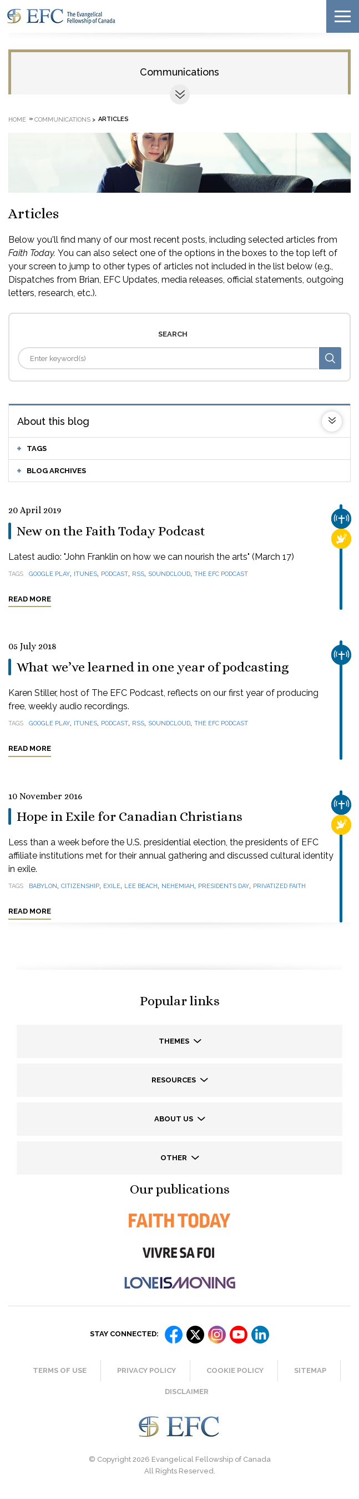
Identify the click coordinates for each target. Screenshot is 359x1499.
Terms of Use (60, 1370)
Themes (175, 1041)
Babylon (43, 886)
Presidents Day (223, 886)
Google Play (49, 574)
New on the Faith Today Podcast (111, 531)
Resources (174, 1080)
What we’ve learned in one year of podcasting (153, 667)
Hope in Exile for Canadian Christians (129, 816)
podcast (114, 574)
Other (174, 1158)
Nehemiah (177, 886)
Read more (29, 599)
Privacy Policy (146, 1370)
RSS (138, 574)
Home (17, 119)
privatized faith (279, 886)
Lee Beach (141, 886)
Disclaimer (187, 1391)
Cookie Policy (235, 1370)
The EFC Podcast (221, 574)
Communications (179, 72)
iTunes (85, 574)
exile (111, 886)
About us (174, 1119)
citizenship (80, 886)
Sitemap (310, 1370)
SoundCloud (169, 574)
